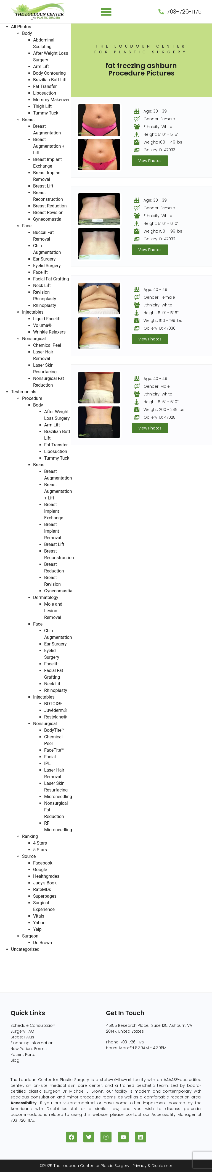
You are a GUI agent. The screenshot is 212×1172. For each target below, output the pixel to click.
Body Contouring (49, 73)
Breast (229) (13, 962)
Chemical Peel (47, 345)
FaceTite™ (54, 750)
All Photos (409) (17, 956)
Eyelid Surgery (47, 265)
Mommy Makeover (51, 99)
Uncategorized (25, 949)
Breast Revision (48, 212)
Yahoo (39, 922)
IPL (47, 763)
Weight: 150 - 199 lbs (163, 231)
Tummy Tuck (45, 113)
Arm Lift (41, 66)
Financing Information (32, 1043)
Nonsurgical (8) (16, 982)
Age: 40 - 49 (155, 289)
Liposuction (44, 93)
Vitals (38, 916)
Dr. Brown (42, 942)
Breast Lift (43, 186)
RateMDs (42, 889)
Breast (28, 119)
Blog (14, 1060)
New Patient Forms (28, 1048)
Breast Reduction (50, 206)
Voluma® (42, 325)
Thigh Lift (42, 106)
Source (29, 856)
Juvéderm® (55, 710)
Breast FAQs (22, 1037)
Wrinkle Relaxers (49, 332)
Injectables (32, 312)
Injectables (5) (15, 989)
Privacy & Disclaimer (152, 1165)
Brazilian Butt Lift (50, 79)
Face (26, 225)
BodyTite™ (54, 730)
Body (27, 33)
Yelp (37, 929)
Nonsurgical (34, 338)
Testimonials (23, 391)
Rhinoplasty (44, 305)
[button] (106, 12)
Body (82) (10, 969)
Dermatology (45, 597)
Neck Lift (42, 285)
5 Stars (40, 849)
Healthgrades (46, 876)
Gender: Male (157, 386)
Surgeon (30, 936)
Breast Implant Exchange (53, 511)
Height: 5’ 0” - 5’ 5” (161, 134)
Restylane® (55, 717)
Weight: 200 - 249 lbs (164, 409)
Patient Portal (23, 1054)
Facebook (42, 863)
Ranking (30, 836)
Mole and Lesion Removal (53, 610)
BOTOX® (53, 703)
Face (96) (10, 976)
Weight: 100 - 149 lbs (163, 142)
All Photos (21, 26)
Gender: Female (159, 119)
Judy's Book (45, 882)
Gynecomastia (47, 219)
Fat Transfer (45, 86)
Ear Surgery (44, 259)
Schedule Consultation (32, 1025)
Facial (50, 756)
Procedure (32, 398)
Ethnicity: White (158, 126)
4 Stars (40, 843)
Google (40, 869)
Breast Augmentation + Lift (49, 146)
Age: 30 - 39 (155, 111)
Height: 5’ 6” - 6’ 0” (161, 223)
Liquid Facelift (47, 318)
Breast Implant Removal (52, 531)
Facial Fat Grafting (51, 279)
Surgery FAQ (22, 1031)
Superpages (45, 896)
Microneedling (58, 796)
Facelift (40, 272)
